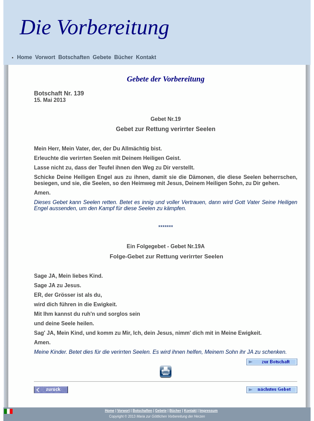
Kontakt (146, 57)
